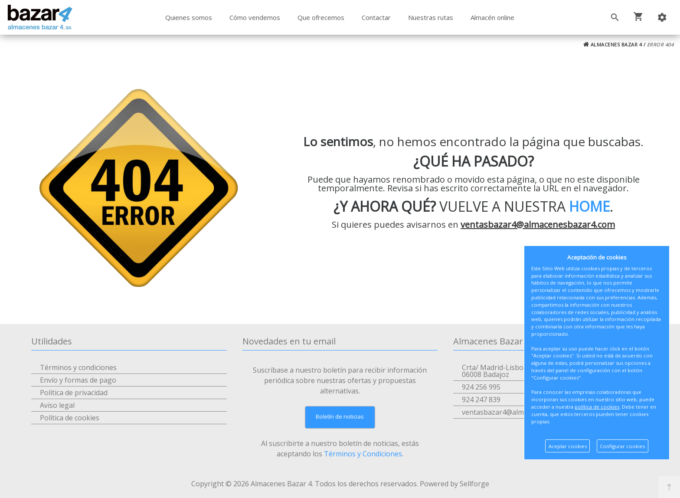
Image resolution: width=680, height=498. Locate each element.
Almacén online (492, 17)
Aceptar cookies (568, 446)
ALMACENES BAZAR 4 (612, 44)
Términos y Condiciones (363, 454)
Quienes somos (188, 17)
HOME (589, 206)
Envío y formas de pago (78, 380)
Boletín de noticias (340, 416)
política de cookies (597, 406)
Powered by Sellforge (454, 483)
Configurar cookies (622, 446)
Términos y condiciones (78, 367)
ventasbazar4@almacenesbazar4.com (538, 224)
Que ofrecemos (321, 17)
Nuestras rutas (430, 17)
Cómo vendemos (254, 17)
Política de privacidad (74, 392)
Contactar (376, 17)
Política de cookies (69, 418)
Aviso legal (57, 405)
